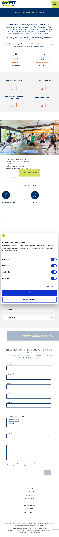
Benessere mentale (28, 421)
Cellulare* (28, 395)
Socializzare (28, 423)
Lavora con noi (29, 505)
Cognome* (28, 376)
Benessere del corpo (28, 420)
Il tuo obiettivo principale (28, 421)
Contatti (30, 488)
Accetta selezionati (29, 299)
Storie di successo (29, 512)
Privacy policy (29, 495)
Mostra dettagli (47, 286)
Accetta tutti (29, 293)
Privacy (26, 466)
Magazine (29, 509)
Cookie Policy (29, 499)
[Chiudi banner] (56, 235)
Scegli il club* (28, 435)
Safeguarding (29, 492)
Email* (28, 385)
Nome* (28, 366)
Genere (28, 404)
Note (28, 451)
